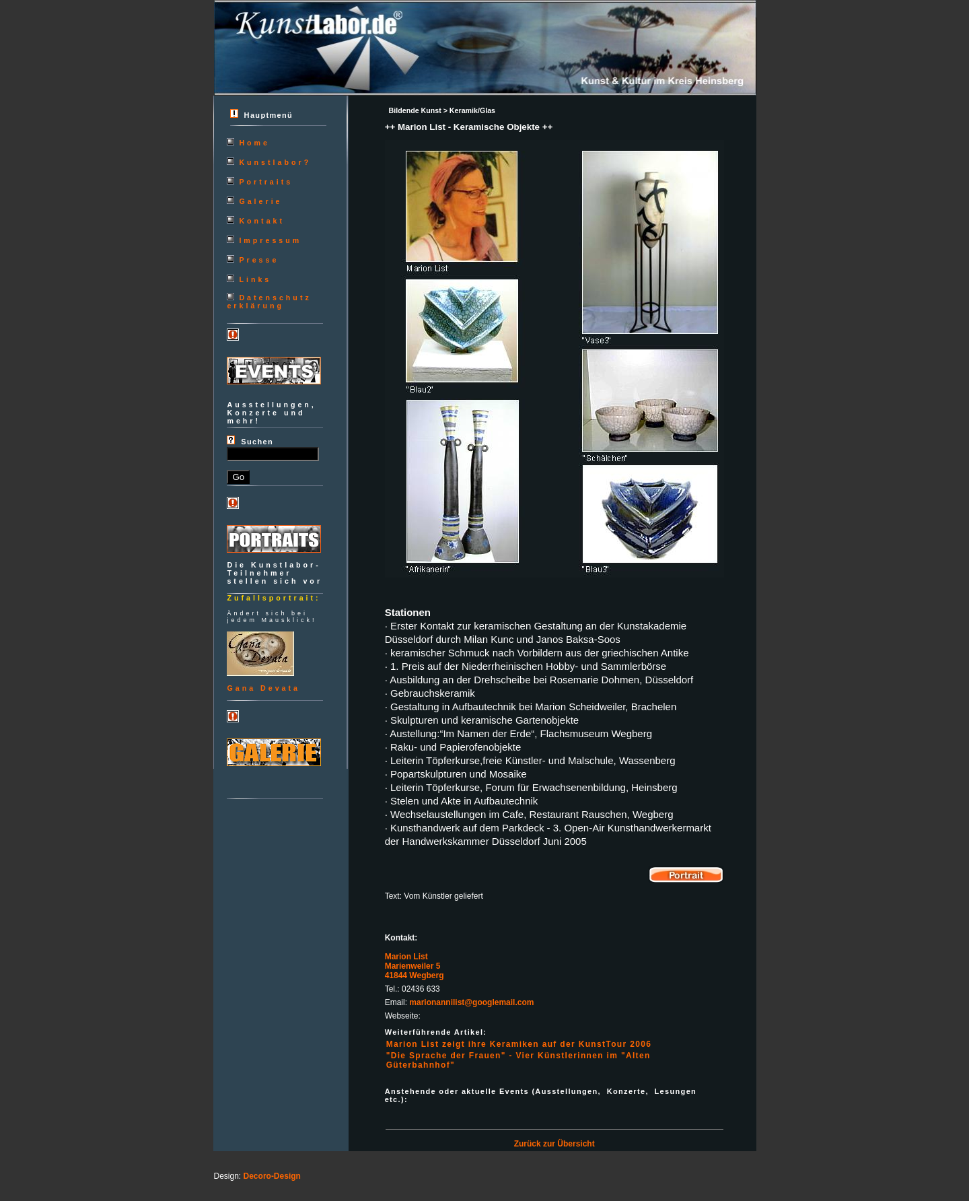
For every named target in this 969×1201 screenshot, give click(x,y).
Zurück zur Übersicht (554, 1143)
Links (255, 279)
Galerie (260, 201)
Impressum (270, 240)
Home (254, 143)
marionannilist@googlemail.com (471, 1002)
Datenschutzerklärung (269, 302)
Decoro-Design (272, 1176)
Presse (259, 260)
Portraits (266, 182)
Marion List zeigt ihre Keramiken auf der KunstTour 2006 (519, 1044)
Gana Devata (263, 688)
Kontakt (262, 221)
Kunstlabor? (275, 162)
